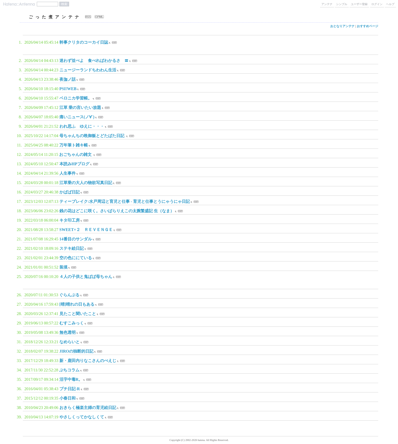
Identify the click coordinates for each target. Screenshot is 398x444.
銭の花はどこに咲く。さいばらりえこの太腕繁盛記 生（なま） (116, 211)
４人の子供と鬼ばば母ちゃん (85, 276)
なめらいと (69, 342)
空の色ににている (75, 258)
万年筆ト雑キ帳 (73, 145)
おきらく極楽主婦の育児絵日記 (87, 407)
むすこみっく (71, 323)
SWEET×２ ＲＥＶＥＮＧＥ (86, 229)
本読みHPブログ (74, 164)
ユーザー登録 (359, 4)
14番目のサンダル (75, 239)
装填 (63, 267)
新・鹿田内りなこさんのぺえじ (87, 360)
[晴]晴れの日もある (77, 304)
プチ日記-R (69, 389)
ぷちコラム (69, 370)
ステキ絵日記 (71, 248)
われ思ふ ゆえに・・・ (81, 126)
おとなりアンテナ (342, 26)
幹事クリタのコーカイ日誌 (83, 42)
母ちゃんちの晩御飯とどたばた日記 (92, 136)
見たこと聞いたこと (77, 313)
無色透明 (67, 332)
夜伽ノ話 (67, 79)
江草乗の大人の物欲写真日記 (85, 182)
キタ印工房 (69, 220)
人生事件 (67, 173)
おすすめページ (367, 26)
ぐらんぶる (69, 295)
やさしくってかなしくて (81, 417)
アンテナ (327, 4)
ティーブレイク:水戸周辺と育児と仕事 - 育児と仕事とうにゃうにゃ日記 (124, 201)
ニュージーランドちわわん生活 (87, 70)
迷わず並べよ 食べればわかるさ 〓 (93, 60)
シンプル (341, 4)
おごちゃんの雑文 (76, 154)
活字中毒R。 (71, 379)
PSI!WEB (68, 89)
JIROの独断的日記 (76, 351)
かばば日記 (69, 192)
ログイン (377, 4)
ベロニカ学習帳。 (75, 98)
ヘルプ (390, 4)
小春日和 (67, 398)
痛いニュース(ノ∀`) (76, 117)
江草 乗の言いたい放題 (80, 107)
